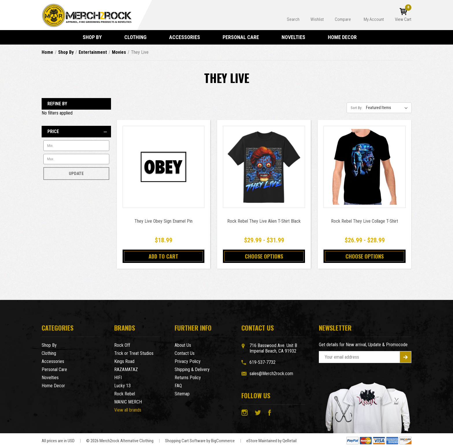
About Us (183, 345)
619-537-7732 (262, 362)
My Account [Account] (374, 19)
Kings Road (124, 361)
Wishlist (317, 19)
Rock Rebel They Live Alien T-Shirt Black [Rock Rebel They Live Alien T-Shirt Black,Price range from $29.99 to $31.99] (264, 221)
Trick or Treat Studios (134, 353)
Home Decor (345, 37)
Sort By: (356, 108)
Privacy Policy (188, 361)
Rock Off (122, 345)
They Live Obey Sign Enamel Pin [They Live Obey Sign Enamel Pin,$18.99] (163, 221)
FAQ (178, 385)
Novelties (296, 37)
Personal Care (243, 37)
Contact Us (185, 353)
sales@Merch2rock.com (271, 373)
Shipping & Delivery (192, 369)
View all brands (127, 410)
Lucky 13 (122, 385)
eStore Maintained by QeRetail (271, 440)
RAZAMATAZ (126, 369)
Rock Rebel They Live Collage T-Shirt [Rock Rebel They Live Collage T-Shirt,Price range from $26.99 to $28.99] (364, 221)
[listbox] (388, 108)
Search (293, 19)
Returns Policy (188, 377)
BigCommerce (223, 440)
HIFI (118, 377)
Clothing (138, 37)
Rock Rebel (124, 394)
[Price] (76, 131)
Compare (343, 19)
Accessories (187, 37)
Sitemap (182, 394)
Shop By (95, 37)
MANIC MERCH (128, 402)
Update (76, 173)
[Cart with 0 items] (403, 15)
